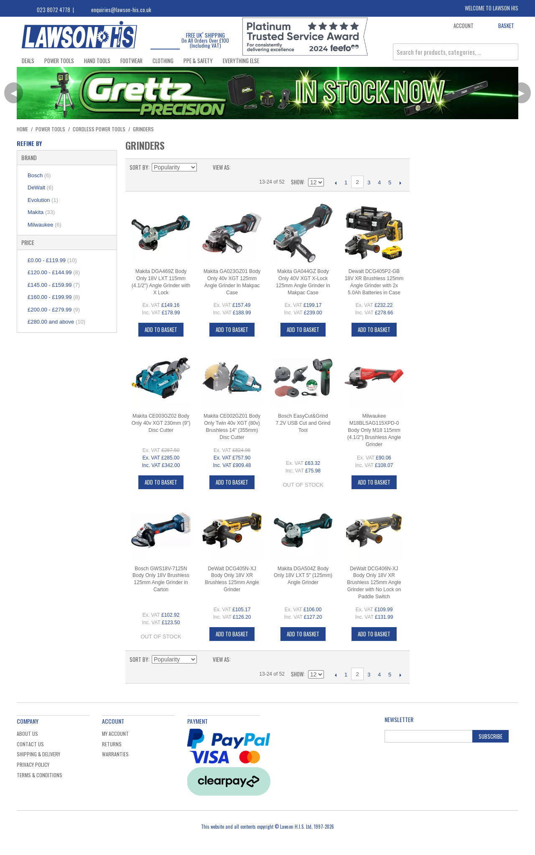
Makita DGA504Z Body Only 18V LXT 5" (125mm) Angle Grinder (303, 576)
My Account (115, 733)
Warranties (115, 754)
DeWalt (41, 187)
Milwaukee (44, 225)
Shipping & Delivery (38, 754)
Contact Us (30, 744)
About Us (27, 733)
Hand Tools (97, 60)
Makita (41, 212)
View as (221, 167)
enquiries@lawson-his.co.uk (121, 9)
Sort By (139, 167)
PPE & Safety (198, 60)
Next (400, 182)
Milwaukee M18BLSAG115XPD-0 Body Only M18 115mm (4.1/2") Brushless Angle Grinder (374, 430)
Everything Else (241, 60)
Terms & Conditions (39, 774)
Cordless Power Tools (99, 129)
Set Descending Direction (204, 167)
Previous (335, 182)
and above (56, 322)
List (253, 167)
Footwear (131, 60)
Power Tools (59, 60)
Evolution (43, 200)
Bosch (39, 175)
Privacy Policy (33, 764)
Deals (28, 60)
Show (297, 182)
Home (22, 129)
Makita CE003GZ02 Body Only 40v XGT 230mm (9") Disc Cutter (161, 423)
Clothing (163, 60)
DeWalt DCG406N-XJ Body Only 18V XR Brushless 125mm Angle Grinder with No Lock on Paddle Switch (374, 583)
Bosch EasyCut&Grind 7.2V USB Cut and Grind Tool (303, 423)
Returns (112, 744)
